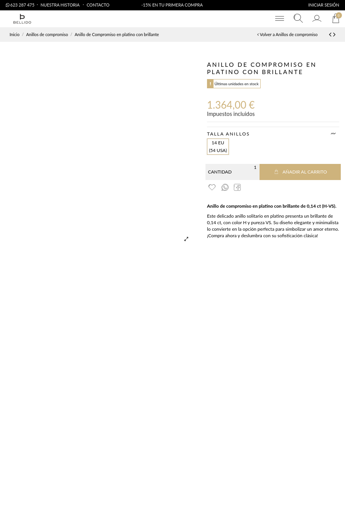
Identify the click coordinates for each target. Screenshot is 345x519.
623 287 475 (20, 4)
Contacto (98, 4)
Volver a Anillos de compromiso (287, 34)
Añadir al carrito (300, 172)
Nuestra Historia (60, 4)
